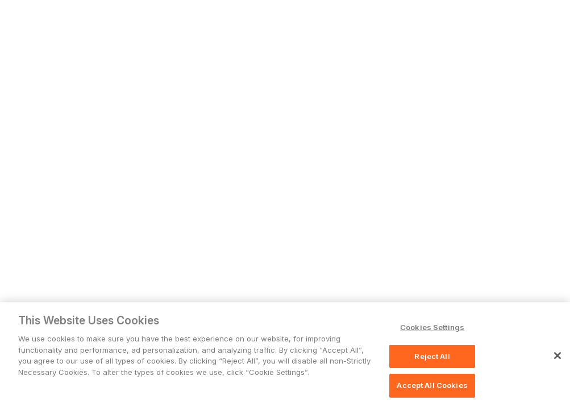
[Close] (557, 355)
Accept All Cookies (432, 385)
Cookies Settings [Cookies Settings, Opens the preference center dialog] (432, 327)
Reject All (432, 356)
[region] (285, 355)
